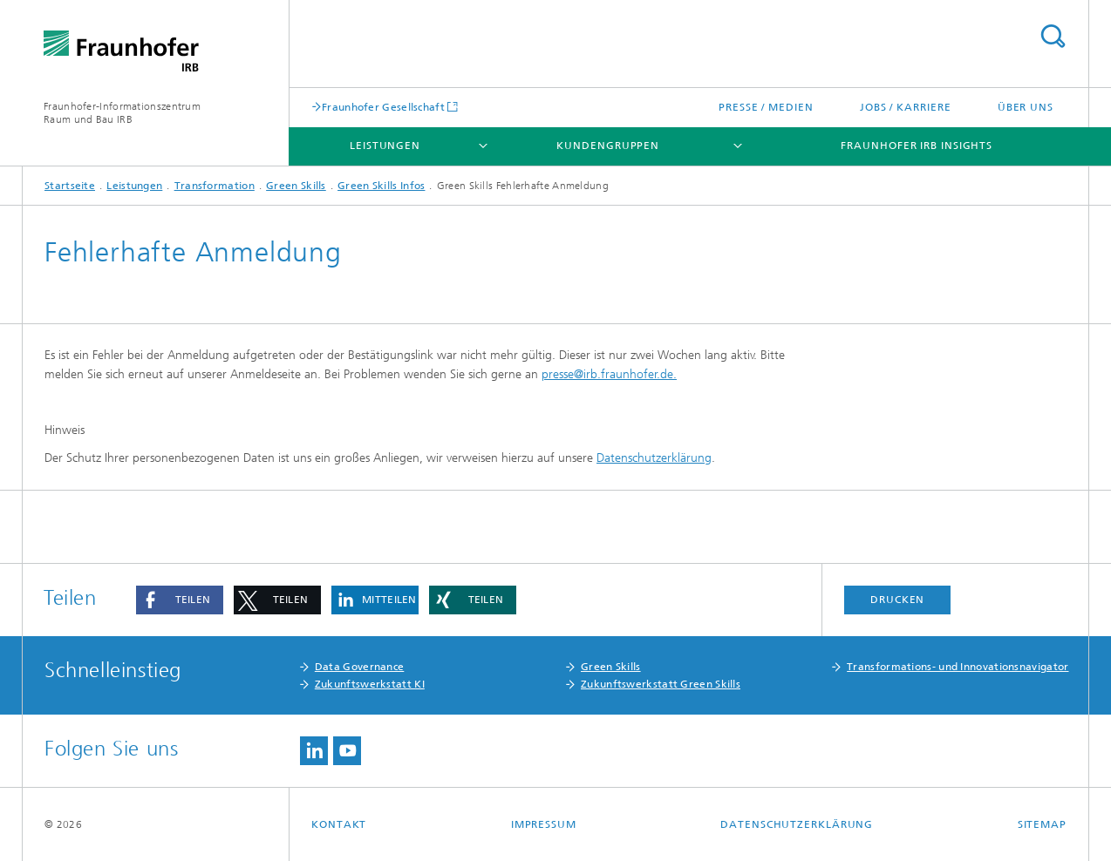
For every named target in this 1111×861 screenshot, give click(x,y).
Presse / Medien (766, 107)
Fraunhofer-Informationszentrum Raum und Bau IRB (122, 112)
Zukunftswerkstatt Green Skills (660, 684)
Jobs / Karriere (905, 107)
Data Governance (360, 667)
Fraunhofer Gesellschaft (383, 106)
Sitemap (1042, 824)
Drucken (897, 599)
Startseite (69, 186)
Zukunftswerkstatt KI (370, 684)
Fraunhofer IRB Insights (916, 145)
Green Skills (296, 186)
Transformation (214, 186)
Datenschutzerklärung (654, 458)
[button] (179, 600)
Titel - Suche (1053, 36)
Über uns (1025, 107)
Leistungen (385, 145)
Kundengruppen (607, 145)
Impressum (543, 824)
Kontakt (338, 824)
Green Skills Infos (381, 186)
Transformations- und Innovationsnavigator (957, 667)
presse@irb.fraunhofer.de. (609, 374)
